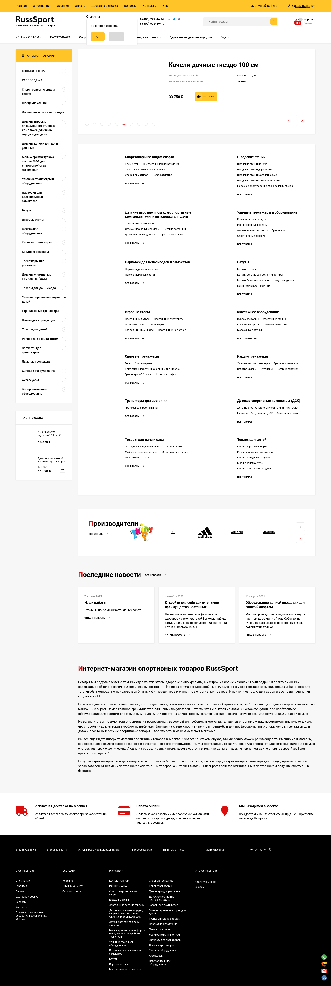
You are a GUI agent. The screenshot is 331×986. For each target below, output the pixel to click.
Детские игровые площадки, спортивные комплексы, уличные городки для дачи (158, 214)
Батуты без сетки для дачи (253, 280)
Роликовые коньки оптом (164, 934)
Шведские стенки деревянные (255, 169)
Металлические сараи (175, 452)
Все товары (134, 183)
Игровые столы (137, 312)
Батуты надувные (284, 280)
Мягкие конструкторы (250, 463)
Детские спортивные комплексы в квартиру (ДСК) (267, 407)
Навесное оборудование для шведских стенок (265, 186)
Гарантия (62, 5)
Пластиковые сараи (137, 457)
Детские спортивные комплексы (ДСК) (268, 401)
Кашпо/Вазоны (172, 446)
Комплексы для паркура (252, 219)
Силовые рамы (144, 363)
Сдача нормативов (136, 175)
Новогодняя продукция (163, 924)
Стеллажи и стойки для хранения (145, 169)
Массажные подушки (250, 330)
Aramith (269, 532)
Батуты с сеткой (247, 269)
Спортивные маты (288, 413)
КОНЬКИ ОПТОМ (119, 880)
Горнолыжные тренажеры (164, 918)
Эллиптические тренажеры (253, 363)
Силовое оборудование (163, 950)
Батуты (243, 262)
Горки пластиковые (171, 234)
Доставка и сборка (104, 5)
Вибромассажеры (248, 319)
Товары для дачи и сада (144, 440)
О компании (41, 5)
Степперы (267, 368)
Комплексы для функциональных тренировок (152, 368)
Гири (128, 363)
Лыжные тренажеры (161, 945)
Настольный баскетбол (172, 330)
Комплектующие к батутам (253, 285)
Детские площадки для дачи (142, 229)
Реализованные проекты (252, 224)
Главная (21, 5)
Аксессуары (156, 955)
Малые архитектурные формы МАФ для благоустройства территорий (127, 933)
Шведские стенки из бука (252, 164)
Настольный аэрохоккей (168, 319)
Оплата (80, 5)
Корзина (67, 880)
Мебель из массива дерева (141, 452)
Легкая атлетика (162, 175)
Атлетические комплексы (252, 230)
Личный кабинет (72, 886)
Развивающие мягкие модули (255, 452)
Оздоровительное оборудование (160, 963)
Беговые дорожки (287, 368)
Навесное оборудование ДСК (255, 413)
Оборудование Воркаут (251, 235)
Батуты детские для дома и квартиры (260, 274)
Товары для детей (251, 440)
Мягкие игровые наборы (252, 446)
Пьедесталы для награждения (161, 164)
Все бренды (98, 534)
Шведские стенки (251, 157)
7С (173, 532)
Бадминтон (132, 164)
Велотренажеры (246, 368)
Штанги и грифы (166, 374)
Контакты (150, 5)
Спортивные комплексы (139, 223)
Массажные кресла (248, 324)
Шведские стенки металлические (257, 175)
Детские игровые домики (140, 234)
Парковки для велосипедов (141, 269)
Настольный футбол (137, 319)
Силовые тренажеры (142, 356)
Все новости (155, 575)
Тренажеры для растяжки (146, 401)
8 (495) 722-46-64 (152, 19)
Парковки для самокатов (140, 274)
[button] (87, 124)
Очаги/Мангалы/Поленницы (142, 446)
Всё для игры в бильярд (139, 330)
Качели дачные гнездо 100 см (214, 64)
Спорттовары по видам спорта (149, 157)
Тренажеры (278, 230)
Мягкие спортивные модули (254, 468)
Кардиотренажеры (252, 356)
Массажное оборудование (258, 312)
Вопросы (130, 5)
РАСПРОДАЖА (118, 886)
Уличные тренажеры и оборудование (267, 212)
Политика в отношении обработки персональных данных (31, 915)
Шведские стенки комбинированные (259, 180)
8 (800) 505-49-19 (152, 23)
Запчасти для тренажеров (165, 939)
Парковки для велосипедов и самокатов (157, 262)
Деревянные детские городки (126, 905)
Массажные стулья (274, 319)
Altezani (237, 532)
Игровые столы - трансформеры (144, 324)
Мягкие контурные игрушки (253, 457)
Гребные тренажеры (286, 363)
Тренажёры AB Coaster (138, 374)
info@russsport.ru (142, 849)
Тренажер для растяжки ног (142, 407)
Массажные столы (276, 324)
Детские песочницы (175, 229)
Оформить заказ (72, 891)
